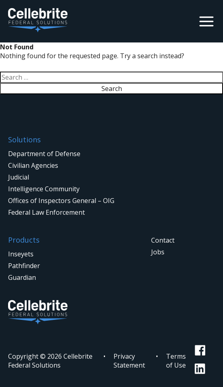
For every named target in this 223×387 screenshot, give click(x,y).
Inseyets (21, 254)
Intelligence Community (44, 188)
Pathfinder (24, 265)
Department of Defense (44, 153)
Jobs (157, 251)
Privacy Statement (129, 361)
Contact (163, 240)
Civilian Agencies (33, 165)
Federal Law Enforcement (46, 212)
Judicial (18, 177)
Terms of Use (176, 361)
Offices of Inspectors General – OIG (61, 200)
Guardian (22, 277)
